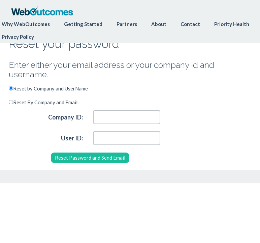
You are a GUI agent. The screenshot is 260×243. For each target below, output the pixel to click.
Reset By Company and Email (45, 102)
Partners (127, 24)
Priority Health (231, 24)
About (158, 24)
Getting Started (83, 24)
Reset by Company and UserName (50, 88)
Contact (190, 24)
